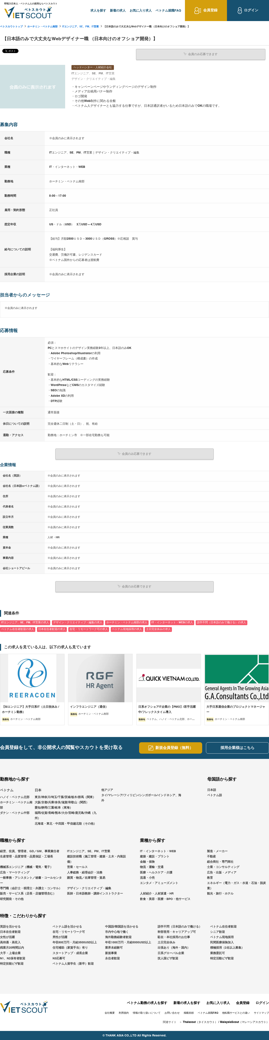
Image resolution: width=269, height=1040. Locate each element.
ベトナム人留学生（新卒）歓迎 (73, 963)
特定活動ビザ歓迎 (222, 958)
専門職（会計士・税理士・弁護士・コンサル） (31, 888)
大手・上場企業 (10, 952)
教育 (210, 877)
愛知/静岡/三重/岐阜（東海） (54, 807)
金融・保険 (147, 861)
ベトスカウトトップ (11, 26)
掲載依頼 (189, 1012)
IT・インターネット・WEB (158, 850)
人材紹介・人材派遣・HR (157, 893)
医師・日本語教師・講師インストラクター (95, 893)
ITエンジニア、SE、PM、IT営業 (80, 26)
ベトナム (6, 790)
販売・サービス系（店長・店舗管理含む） (28, 893)
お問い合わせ (172, 1012)
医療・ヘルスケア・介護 (156, 872)
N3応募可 (59, 958)
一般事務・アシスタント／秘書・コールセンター (31, 880)
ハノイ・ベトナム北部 (14, 796)
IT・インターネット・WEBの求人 (172, 622)
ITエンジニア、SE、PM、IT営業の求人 (25, 622)
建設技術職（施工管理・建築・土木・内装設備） (96, 859)
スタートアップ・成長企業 (70, 952)
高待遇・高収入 (10, 942)
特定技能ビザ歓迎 (12, 963)
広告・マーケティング (14, 872)
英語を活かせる (10, 926)
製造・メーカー (217, 850)
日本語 (211, 789)
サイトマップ (261, 1012)
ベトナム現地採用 (222, 937)
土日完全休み (166, 942)
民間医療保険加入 (222, 942)
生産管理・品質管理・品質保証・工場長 (26, 856)
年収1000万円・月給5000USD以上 (128, 942)
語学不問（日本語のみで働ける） (180, 926)
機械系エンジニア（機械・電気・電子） (26, 866)
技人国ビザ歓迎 (168, 958)
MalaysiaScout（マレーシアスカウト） (244, 1021)
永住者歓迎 (112, 958)
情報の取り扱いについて (147, 1012)
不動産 (211, 856)
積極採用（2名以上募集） (227, 947)
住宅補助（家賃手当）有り (70, 947)
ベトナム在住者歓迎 (223, 926)
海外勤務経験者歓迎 (118, 937)
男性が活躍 (60, 937)
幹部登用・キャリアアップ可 (177, 931)
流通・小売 (147, 877)
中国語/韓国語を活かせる (121, 926)
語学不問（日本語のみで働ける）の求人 (221, 622)
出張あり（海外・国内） (174, 947)
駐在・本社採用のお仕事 (174, 937)
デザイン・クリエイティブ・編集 (89, 888)
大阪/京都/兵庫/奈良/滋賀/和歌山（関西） (62, 802)
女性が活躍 (7, 937)
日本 (38, 790)
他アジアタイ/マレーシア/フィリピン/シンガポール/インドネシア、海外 (141, 795)
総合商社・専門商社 (220, 861)
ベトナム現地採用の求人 (127, 628)
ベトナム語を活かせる (67, 926)
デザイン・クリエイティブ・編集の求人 (77, 622)
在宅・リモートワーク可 (69, 931)
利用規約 (124, 1012)
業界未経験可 (114, 947)
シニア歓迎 (217, 931)
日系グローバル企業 (171, 952)
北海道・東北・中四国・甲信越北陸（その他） (65, 823)
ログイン (262, 1003)
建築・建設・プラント (154, 856)
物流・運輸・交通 (152, 866)
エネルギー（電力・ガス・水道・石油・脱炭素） (236, 885)
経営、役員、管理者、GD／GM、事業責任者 (29, 850)
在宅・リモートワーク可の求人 (89, 628)
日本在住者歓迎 (10, 931)
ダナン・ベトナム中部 (14, 812)
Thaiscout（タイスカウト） (200, 1021)
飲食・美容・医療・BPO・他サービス (165, 898)
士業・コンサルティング (223, 866)
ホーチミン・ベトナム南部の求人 (126, 622)
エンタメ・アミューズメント (159, 882)
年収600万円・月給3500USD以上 (75, 942)
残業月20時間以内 (12, 947)
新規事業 (111, 952)
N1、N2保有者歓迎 (12, 958)
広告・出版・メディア (221, 872)
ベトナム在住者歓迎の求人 (17, 628)
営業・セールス (77, 866)
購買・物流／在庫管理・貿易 (86, 877)
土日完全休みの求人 (158, 628)
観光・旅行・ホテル (220, 893)
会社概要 (110, 1012)
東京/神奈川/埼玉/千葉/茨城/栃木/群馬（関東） (65, 796)
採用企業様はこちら (237, 747)
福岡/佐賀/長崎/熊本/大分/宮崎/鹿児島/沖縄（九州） (65, 815)
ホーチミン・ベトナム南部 (42, 26)
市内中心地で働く (117, 931)
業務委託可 (217, 952)
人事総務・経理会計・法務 (84, 872)
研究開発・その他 (12, 898)
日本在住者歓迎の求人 (52, 628)
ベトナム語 (214, 795)
